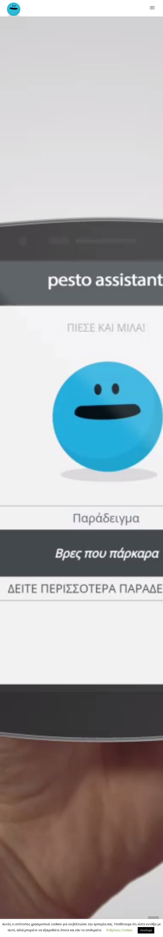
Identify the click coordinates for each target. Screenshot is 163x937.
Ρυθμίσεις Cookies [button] (119, 930)
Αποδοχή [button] (146, 930)
